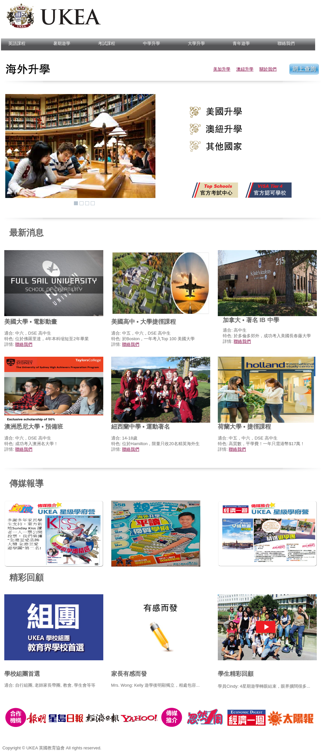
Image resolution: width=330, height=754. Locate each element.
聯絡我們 (284, 43)
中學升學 (149, 43)
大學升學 (194, 43)
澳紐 (240, 69)
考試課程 (104, 43)
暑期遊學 (59, 43)
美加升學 (221, 69)
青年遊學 (239, 43)
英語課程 (14, 43)
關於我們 (268, 69)
